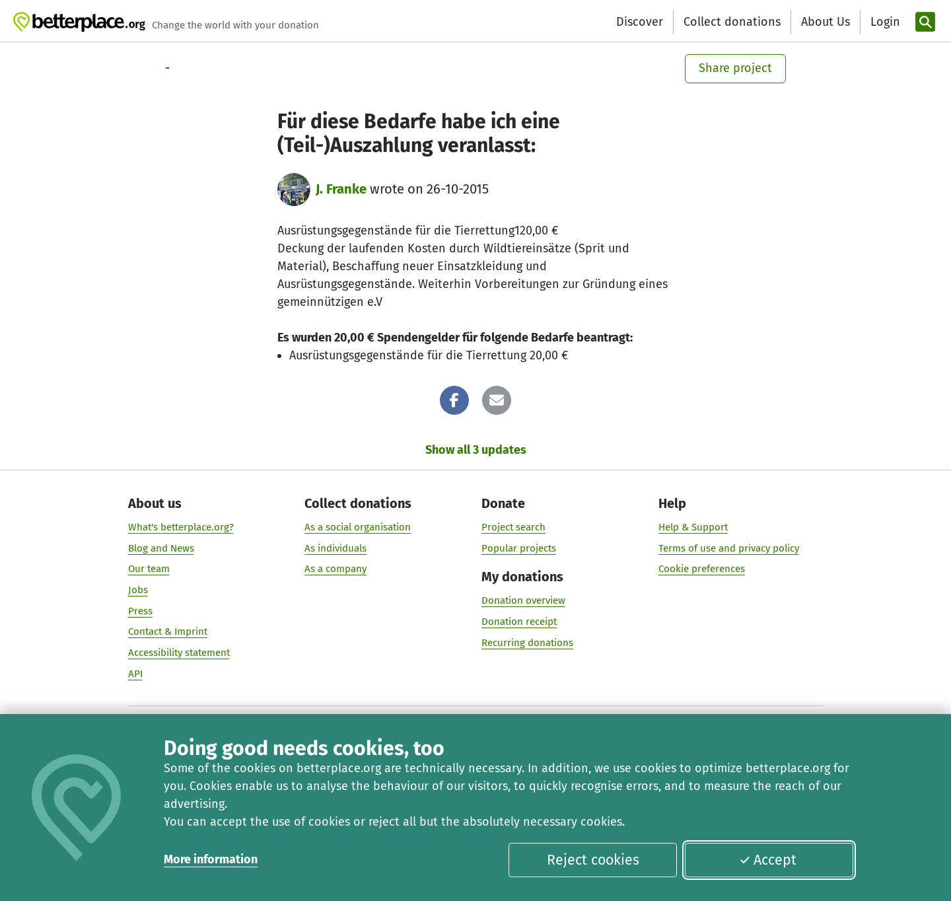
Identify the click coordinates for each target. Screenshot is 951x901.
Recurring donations (527, 642)
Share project (735, 68)
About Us (825, 22)
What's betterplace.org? (181, 526)
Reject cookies (593, 860)
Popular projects (518, 548)
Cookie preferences (701, 569)
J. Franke (341, 189)
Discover (639, 22)
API (135, 673)
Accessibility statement (179, 653)
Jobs (138, 590)
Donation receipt (519, 621)
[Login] (884, 22)
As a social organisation (357, 526)
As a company (335, 569)
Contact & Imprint (167, 631)
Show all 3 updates (475, 450)
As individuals (335, 548)
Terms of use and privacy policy (728, 548)
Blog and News (161, 548)
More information (211, 859)
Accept (768, 860)
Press (140, 610)
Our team (149, 569)
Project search (513, 526)
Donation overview (523, 600)
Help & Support (693, 526)
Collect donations (732, 22)
